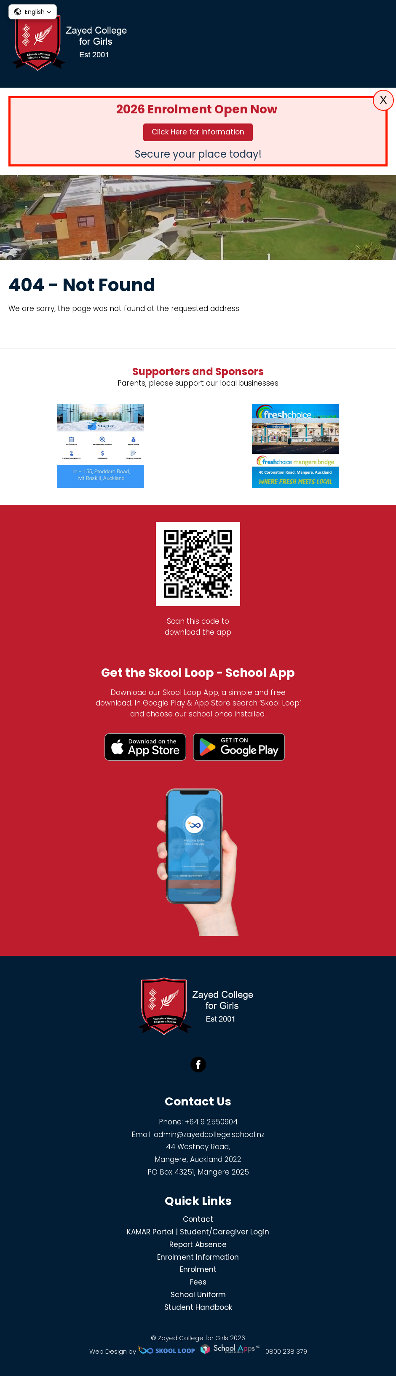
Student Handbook (198, 1307)
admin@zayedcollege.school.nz (209, 1134)
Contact (198, 1219)
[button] (32, 12)
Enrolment (198, 1269)
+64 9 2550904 (211, 1122)
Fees (198, 1282)
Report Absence (198, 1244)
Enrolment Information (198, 1257)
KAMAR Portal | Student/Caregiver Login (198, 1232)
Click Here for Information (198, 132)
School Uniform (198, 1295)
